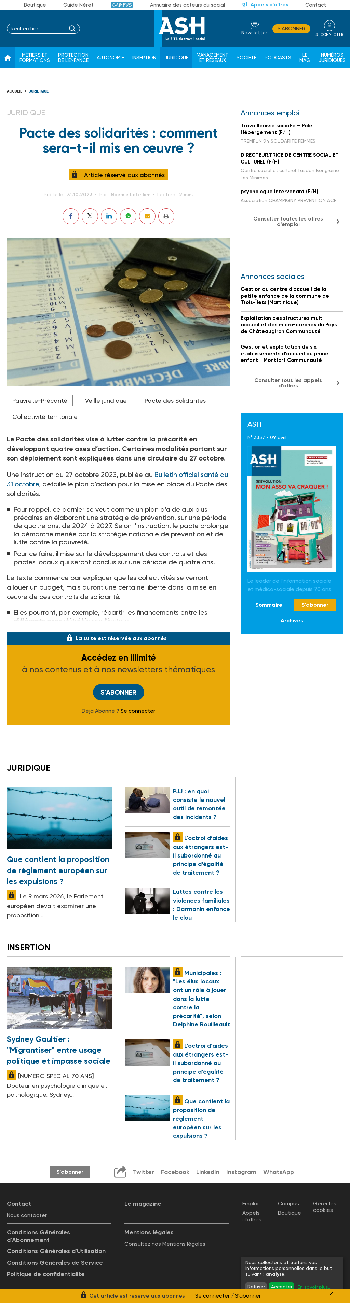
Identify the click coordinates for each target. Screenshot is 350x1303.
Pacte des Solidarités (175, 400)
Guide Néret (78, 5)
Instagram (241, 1172)
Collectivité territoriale (45, 416)
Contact (315, 5)
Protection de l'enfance (73, 57)
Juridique (176, 58)
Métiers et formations (34, 57)
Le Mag (304, 57)
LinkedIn (207, 1172)
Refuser (256, 1286)
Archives (292, 620)
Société (246, 58)
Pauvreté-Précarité (39, 400)
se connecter (329, 34)
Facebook (175, 1172)
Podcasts (278, 58)
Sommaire (268, 604)
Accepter (281, 1286)
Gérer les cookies (324, 1206)
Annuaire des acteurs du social (187, 5)
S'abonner (291, 29)
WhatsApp (278, 1172)
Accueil (14, 91)
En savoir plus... (314, 1287)
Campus (121, 4)
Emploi (250, 1203)
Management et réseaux (212, 57)
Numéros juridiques (332, 57)
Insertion (144, 58)
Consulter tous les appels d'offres (288, 383)
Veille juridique (106, 400)
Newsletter (254, 33)
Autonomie (110, 58)
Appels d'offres (269, 5)
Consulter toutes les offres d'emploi (288, 221)
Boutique (35, 5)
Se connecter (138, 711)
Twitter (143, 1172)
